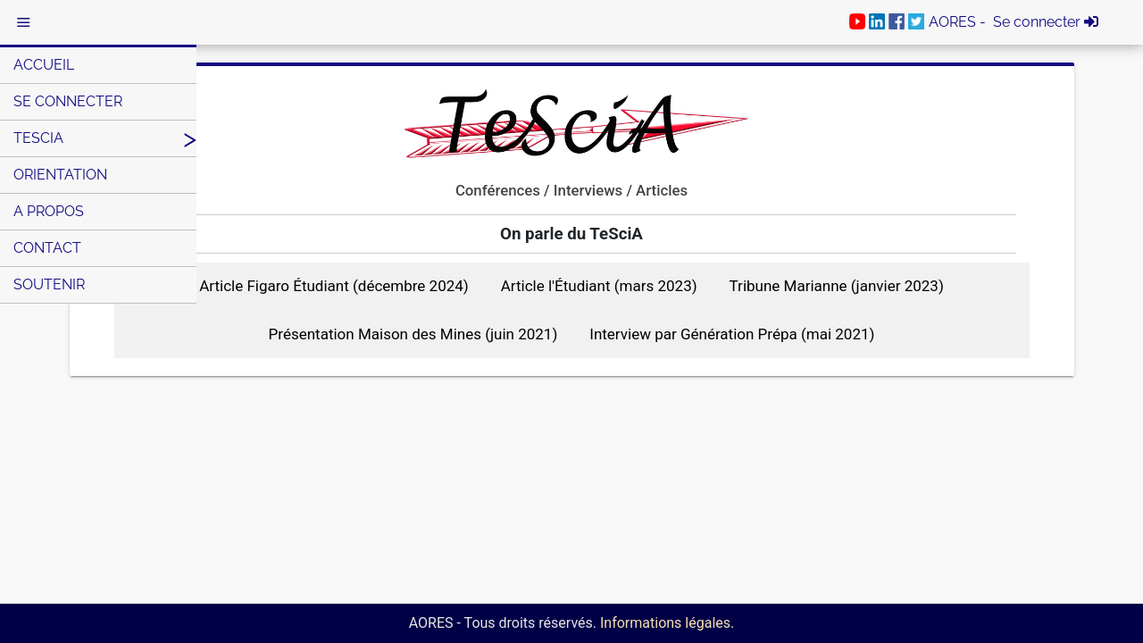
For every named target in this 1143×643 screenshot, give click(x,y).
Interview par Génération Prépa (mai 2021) (731, 334)
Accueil (43, 64)
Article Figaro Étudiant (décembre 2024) (334, 286)
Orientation (60, 174)
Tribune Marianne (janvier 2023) (837, 286)
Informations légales (665, 622)
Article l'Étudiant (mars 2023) (599, 286)
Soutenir (49, 284)
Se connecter (67, 101)
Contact (47, 247)
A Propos (48, 211)
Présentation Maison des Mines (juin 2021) (413, 334)
